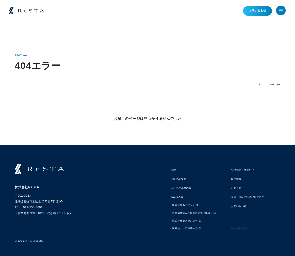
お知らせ (236, 188)
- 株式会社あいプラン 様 (184, 205)
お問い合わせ (256, 11)
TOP (257, 84)
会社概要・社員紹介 (242, 169)
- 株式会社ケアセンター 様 (186, 220)
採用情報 (236, 178)
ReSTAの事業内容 (181, 188)
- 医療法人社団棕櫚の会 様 (186, 228)
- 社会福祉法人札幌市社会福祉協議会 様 (193, 212)
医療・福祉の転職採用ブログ (247, 197)
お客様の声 (177, 197)
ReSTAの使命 (178, 178)
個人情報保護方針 (240, 228)
